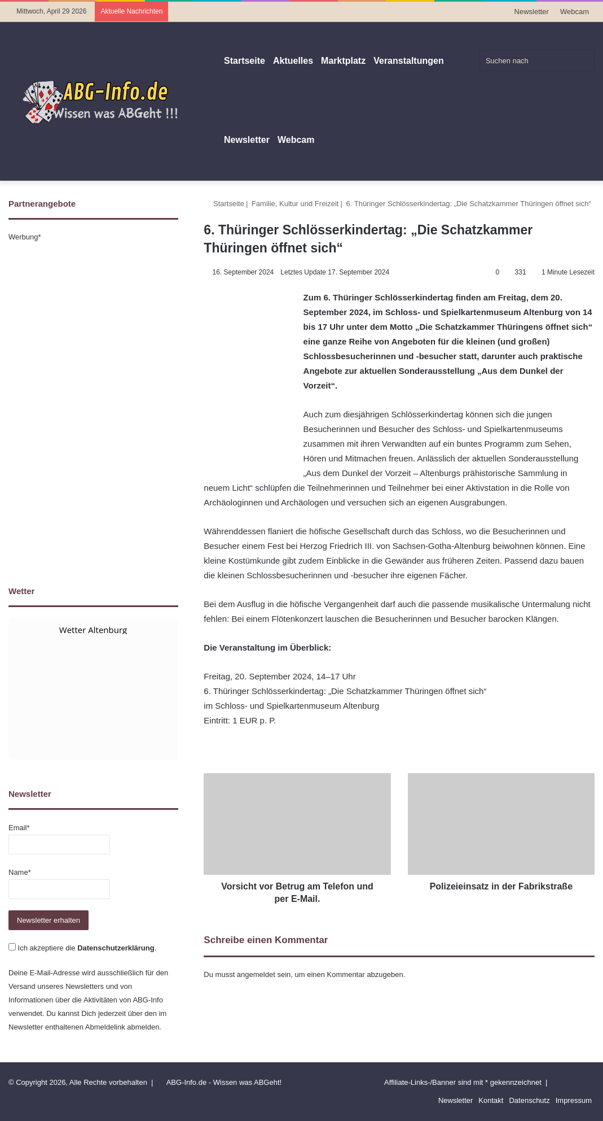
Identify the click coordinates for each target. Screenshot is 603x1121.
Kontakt (490, 1100)
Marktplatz (343, 61)
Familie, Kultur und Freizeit (295, 203)
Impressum (574, 1100)
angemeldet (256, 974)
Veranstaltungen (408, 61)
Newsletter (531, 11)
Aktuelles (293, 61)
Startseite (244, 61)
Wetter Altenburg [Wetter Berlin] (93, 629)
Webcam (574, 11)
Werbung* (24, 237)
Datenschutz (529, 1100)
